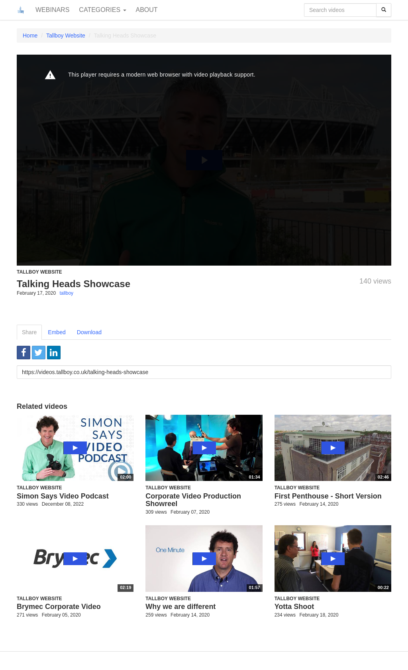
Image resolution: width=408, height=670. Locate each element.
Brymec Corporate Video (59, 607)
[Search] (383, 10)
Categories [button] (102, 9)
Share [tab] (29, 332)
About (147, 9)
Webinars (52, 9)
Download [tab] (89, 332)
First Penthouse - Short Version (328, 496)
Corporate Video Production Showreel (193, 500)
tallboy (66, 293)
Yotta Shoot (294, 607)
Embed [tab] (56, 332)
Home (30, 35)
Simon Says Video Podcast (63, 496)
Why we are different (180, 607)
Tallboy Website (65, 35)
